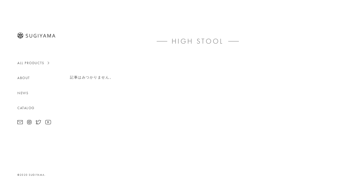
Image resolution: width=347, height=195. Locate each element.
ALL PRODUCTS (30, 63)
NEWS (22, 93)
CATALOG (26, 108)
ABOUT (23, 78)
